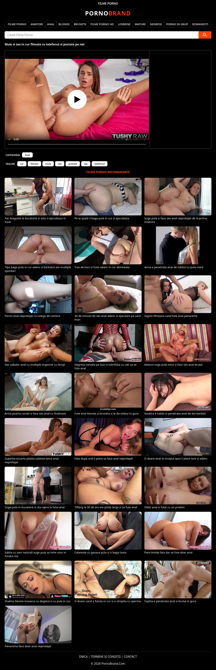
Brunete (80, 24)
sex (86, 163)
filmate (34, 163)
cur (22, 163)
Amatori (36, 24)
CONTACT (130, 657)
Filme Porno (17, 24)
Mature (140, 24)
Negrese (156, 24)
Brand (108, 13)
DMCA (83, 657)
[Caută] (205, 35)
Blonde (64, 24)
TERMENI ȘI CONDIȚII (106, 657)
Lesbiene (124, 24)
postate (72, 163)
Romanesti (200, 24)
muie (48, 163)
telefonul (99, 163)
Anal (50, 24)
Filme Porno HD (102, 24)
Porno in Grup (177, 24)
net (60, 163)
